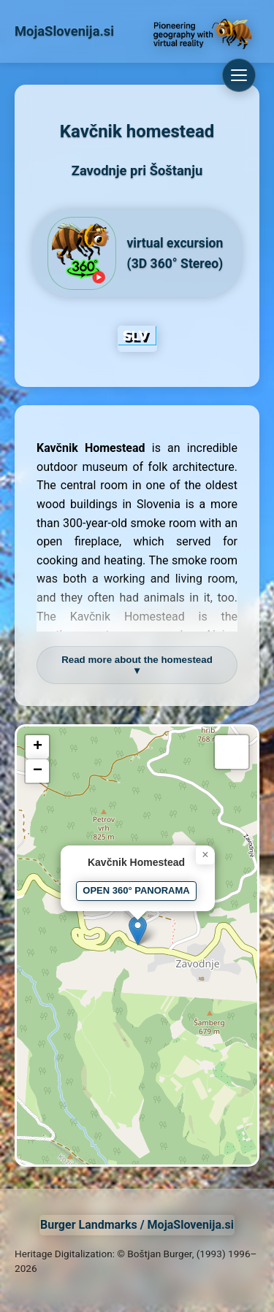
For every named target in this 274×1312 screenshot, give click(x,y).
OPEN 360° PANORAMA (136, 890)
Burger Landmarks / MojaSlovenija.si (137, 1225)
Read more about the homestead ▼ (137, 665)
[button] (138, 930)
